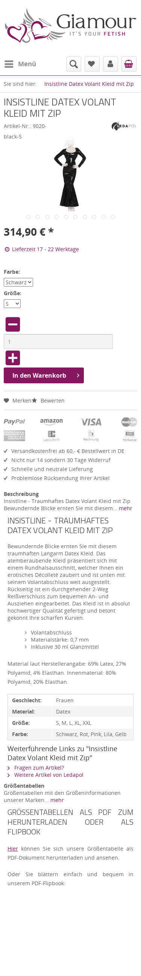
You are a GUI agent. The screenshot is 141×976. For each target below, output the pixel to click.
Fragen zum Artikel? (36, 767)
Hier (13, 848)
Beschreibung (21, 493)
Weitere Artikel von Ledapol (45, 774)
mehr (124, 508)
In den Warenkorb (45, 374)
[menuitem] (20, 64)
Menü (20, 63)
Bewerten (48, 400)
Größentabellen (24, 785)
